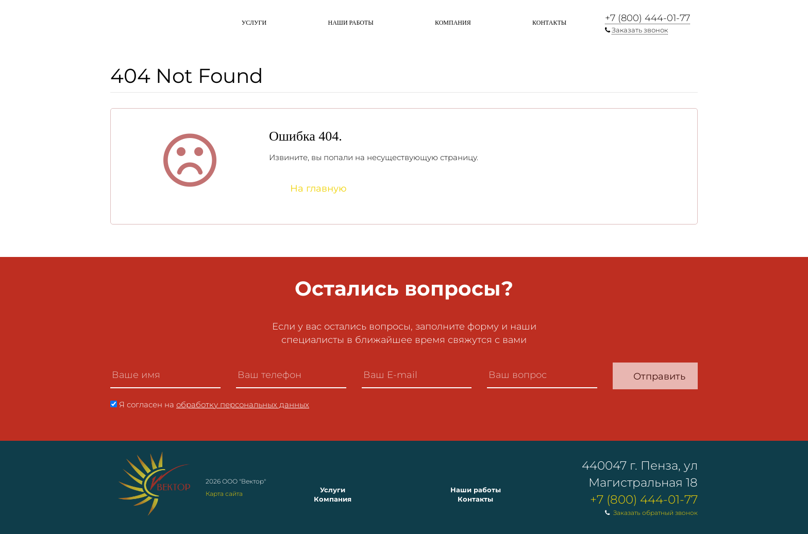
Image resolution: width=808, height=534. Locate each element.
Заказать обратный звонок (655, 512)
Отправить (659, 376)
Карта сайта (224, 493)
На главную (318, 188)
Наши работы (350, 22)
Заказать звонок (640, 30)
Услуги (254, 22)
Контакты (549, 22)
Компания (453, 22)
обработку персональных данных (242, 404)
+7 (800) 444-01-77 (647, 18)
